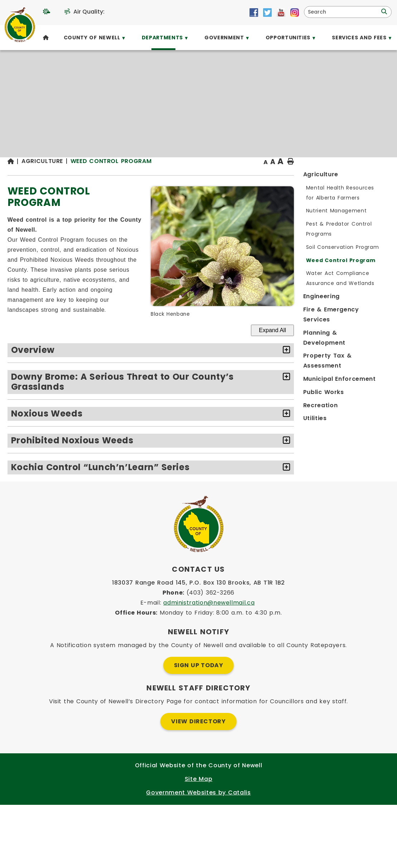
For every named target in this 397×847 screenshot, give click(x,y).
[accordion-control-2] (366, 405)
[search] (343, 12)
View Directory (198, 763)
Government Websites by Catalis (198, 835)
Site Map (198, 821)
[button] (383, 11)
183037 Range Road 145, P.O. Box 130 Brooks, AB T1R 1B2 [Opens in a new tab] (198, 625)
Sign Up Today (198, 707)
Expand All (354, 358)
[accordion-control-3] (366, 442)
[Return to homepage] (124, 175)
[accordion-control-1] (366, 378)
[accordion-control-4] (366, 469)
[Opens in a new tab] (254, 12)
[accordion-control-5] (366, 495)
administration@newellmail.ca (209, 645)
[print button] (372, 175)
